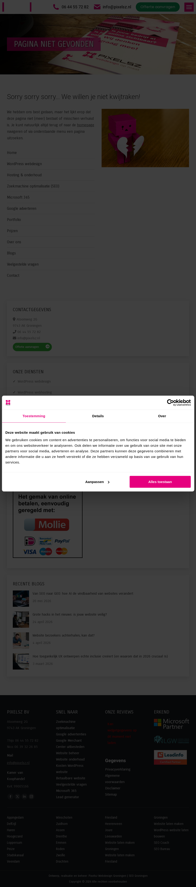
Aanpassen (97, 482)
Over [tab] (162, 416)
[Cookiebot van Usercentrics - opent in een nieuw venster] (170, 402)
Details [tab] (98, 416)
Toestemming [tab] (34, 416)
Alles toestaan (160, 482)
